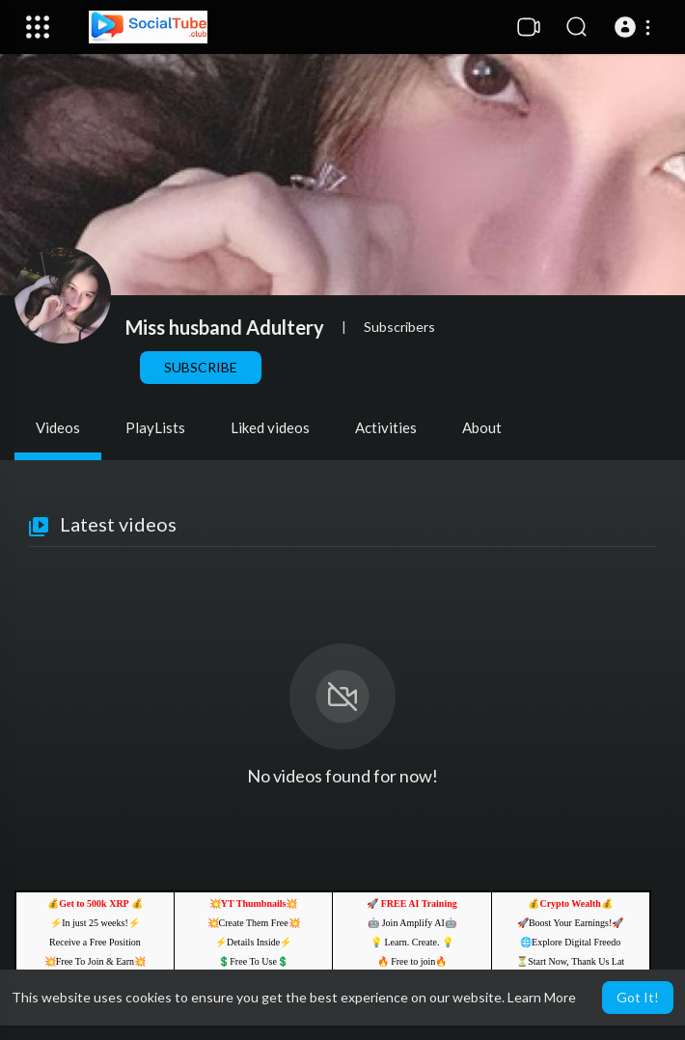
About (482, 427)
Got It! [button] (637, 997)
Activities (386, 427)
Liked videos (270, 427)
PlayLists (155, 427)
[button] (635, 27)
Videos (58, 427)
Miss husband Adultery (224, 327)
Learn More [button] (541, 997)
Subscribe (200, 367)
